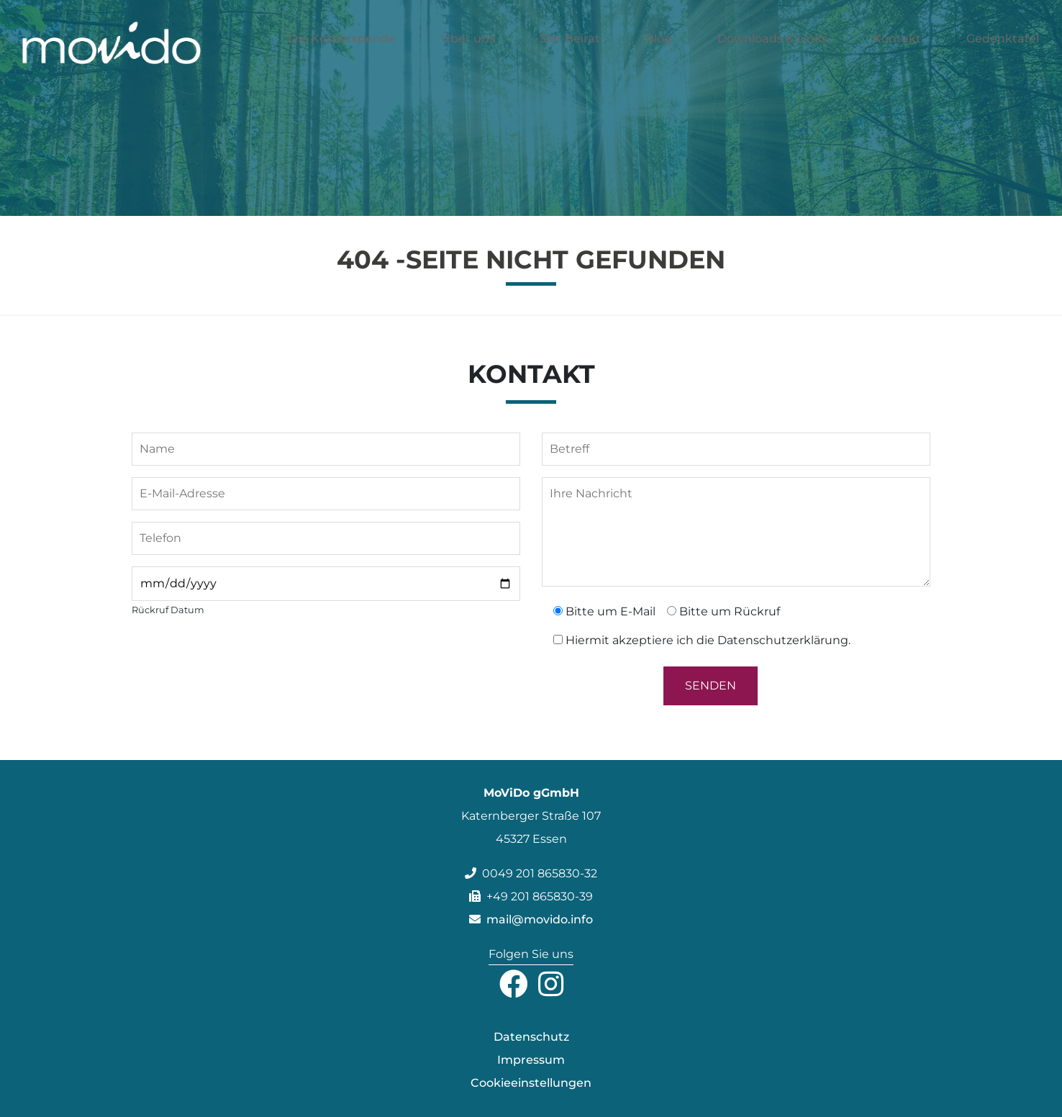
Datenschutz (531, 1037)
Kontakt (897, 55)
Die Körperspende (342, 55)
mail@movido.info (531, 919)
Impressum (531, 1060)
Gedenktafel (1002, 55)
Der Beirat (570, 55)
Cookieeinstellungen (531, 1083)
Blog (658, 55)
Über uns (468, 55)
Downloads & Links (772, 55)
